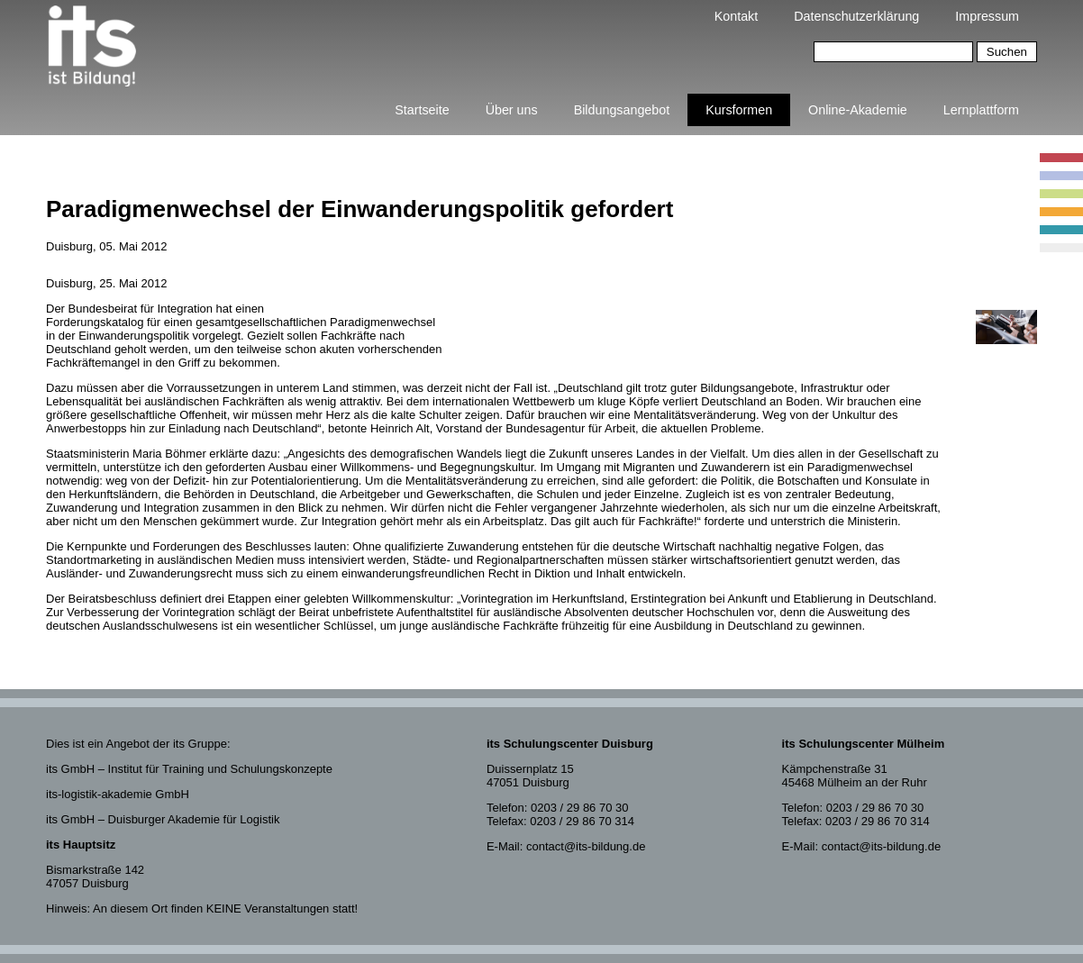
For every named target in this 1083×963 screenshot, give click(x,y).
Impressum (987, 16)
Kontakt (736, 16)
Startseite (422, 110)
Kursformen (738, 110)
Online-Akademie (857, 110)
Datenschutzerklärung (856, 16)
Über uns (512, 110)
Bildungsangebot (622, 110)
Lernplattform (981, 110)
